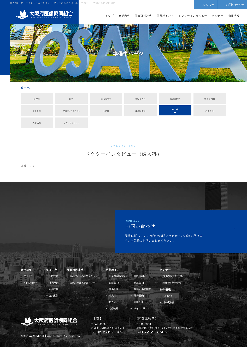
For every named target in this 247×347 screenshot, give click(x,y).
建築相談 (53, 293)
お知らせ (208, 4)
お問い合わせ (235, 4)
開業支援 (53, 273)
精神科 (37, 97)
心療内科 (37, 120)
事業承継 (53, 280)
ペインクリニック (71, 120)
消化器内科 (106, 97)
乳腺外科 (210, 109)
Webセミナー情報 (172, 280)
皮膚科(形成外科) (71, 109)
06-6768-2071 (107, 329)
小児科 (112, 293)
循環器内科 (175, 97)
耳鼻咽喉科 (140, 109)
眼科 (71, 97)
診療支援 (53, 286)
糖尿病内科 (209, 97)
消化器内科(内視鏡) (118, 273)
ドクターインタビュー (193, 15)
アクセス (28, 273)
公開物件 (167, 293)
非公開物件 (168, 299)
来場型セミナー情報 (173, 273)
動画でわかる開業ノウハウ (83, 273)
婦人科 (175, 107)
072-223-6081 (152, 329)
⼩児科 (106, 109)
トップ (109, 15)
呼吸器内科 (140, 97)
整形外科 (37, 109)
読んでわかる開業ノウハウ (83, 280)
